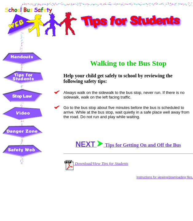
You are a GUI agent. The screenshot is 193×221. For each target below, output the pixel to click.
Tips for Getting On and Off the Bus (128, 145)
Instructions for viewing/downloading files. (164, 177)
